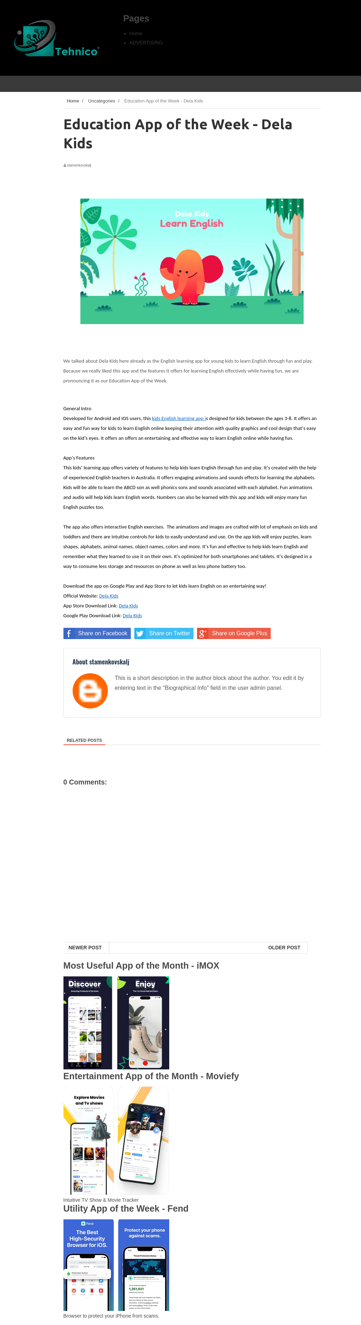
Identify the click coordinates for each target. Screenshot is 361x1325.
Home (135, 33)
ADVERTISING (146, 42)
